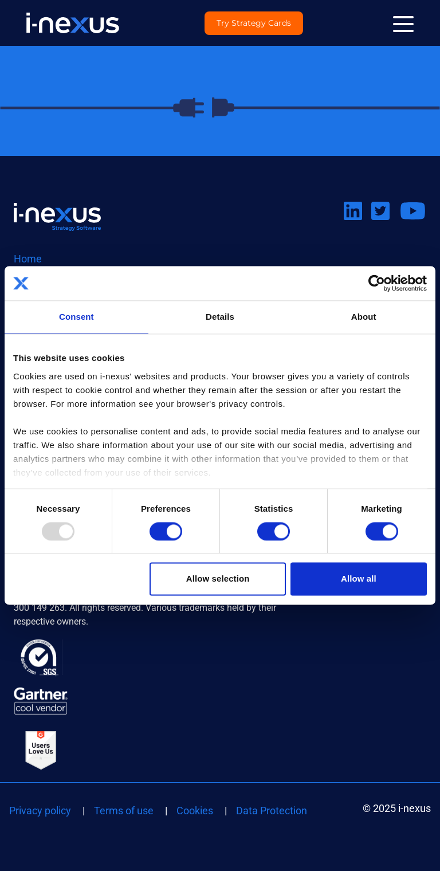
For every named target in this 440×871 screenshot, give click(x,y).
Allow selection (218, 579)
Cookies (194, 811)
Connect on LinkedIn (357, 225)
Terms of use (124, 811)
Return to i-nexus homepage (57, 217)
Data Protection (271, 811)
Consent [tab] (76, 316)
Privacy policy (40, 811)
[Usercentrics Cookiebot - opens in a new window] (377, 283)
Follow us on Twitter (385, 225)
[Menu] (403, 23)
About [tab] (363, 316)
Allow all (358, 579)
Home (28, 259)
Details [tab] (220, 316)
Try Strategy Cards (254, 23)
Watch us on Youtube (412, 225)
